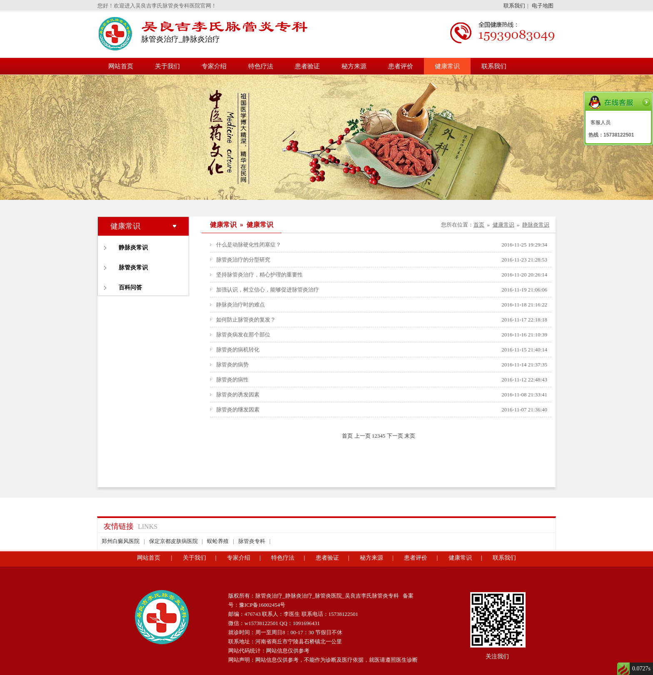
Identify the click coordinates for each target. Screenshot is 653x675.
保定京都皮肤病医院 (173, 541)
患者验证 (307, 66)
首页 (479, 225)
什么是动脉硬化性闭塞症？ (248, 245)
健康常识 (447, 66)
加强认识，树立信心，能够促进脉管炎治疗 (267, 289)
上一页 (362, 436)
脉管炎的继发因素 (237, 409)
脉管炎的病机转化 (237, 349)
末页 (409, 436)
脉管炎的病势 (232, 364)
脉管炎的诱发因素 (237, 394)
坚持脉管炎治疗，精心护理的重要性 (259, 274)
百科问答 (130, 287)
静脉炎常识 (133, 247)
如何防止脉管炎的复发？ (246, 319)
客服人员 (601, 122)
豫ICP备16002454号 (262, 605)
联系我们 (514, 5)
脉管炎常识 (133, 267)
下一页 (395, 436)
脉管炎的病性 (232, 379)
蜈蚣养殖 (218, 541)
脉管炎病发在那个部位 (243, 334)
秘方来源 (353, 66)
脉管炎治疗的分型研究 (243, 260)
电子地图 (542, 5)
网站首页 (120, 66)
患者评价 (400, 66)
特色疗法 (260, 66)
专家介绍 (214, 66)
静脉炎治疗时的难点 (240, 304)
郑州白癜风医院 (121, 541)
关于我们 (167, 66)
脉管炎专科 (251, 541)
